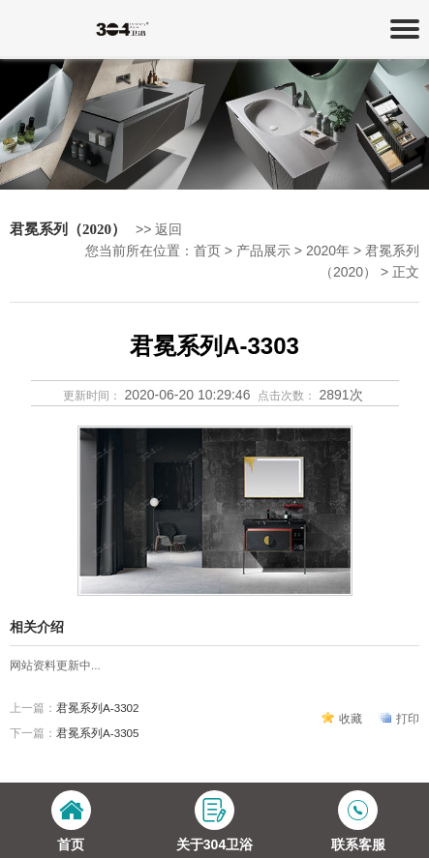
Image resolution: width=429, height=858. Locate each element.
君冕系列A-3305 (97, 732)
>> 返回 (159, 229)
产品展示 (263, 250)
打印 (407, 718)
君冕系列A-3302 (97, 707)
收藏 (350, 718)
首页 (207, 250)
